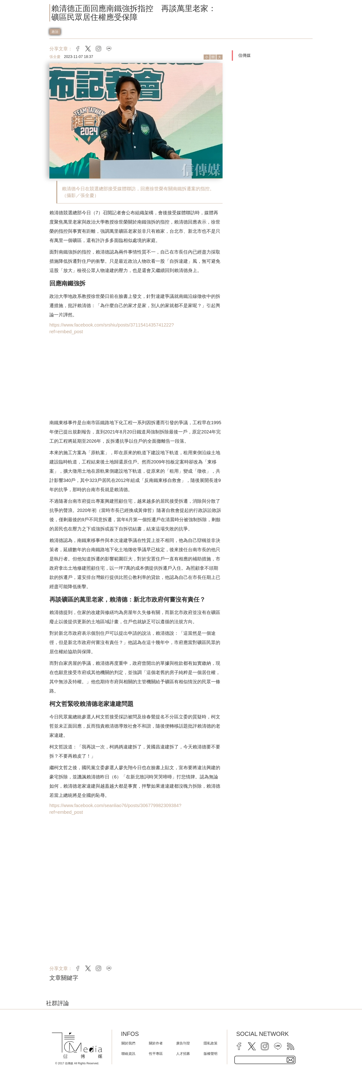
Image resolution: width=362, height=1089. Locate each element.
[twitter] (251, 1046)
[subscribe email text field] (265, 1060)
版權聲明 (210, 1054)
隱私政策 (210, 1043)
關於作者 (156, 1043)
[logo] (77, 1045)
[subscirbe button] (290, 1060)
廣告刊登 (183, 1043)
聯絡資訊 (128, 1054)
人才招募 (183, 1054)
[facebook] (238, 1046)
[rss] (290, 1046)
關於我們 (128, 1043)
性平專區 (156, 1054)
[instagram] (264, 1046)
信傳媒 (244, 55)
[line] (277, 1046)
